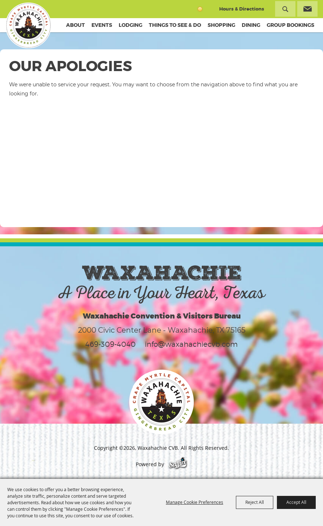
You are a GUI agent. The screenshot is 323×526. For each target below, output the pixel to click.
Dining (251, 25)
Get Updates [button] (307, 9)
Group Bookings (290, 25)
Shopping (221, 25)
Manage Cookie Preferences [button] (194, 502)
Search (285, 9)
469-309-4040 (110, 344)
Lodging (130, 25)
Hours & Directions (241, 9)
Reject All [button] (254, 502)
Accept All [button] (296, 502)
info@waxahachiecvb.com (191, 344)
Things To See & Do (175, 25)
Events (101, 25)
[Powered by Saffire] (178, 464)
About (75, 25)
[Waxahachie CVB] (28, 25)
